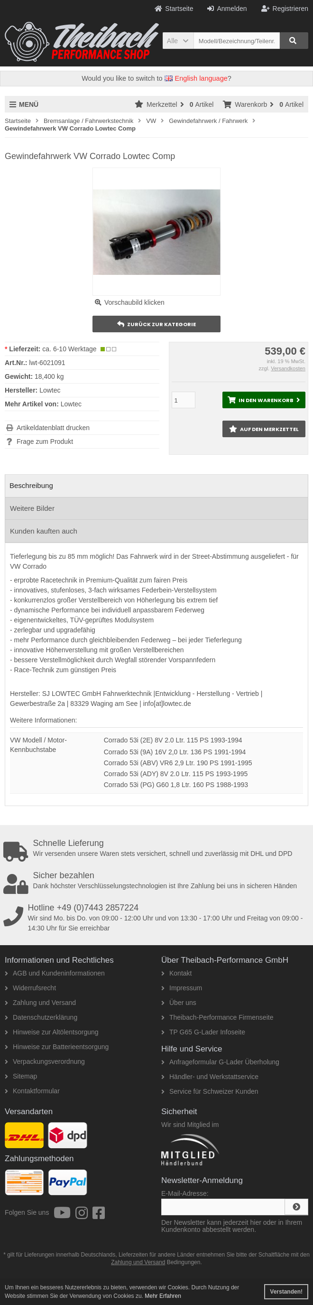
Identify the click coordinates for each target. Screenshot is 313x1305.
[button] (178, 40)
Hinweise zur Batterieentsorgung (57, 1047)
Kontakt (176, 973)
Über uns (178, 1002)
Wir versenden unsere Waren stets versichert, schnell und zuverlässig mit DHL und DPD (158, 848)
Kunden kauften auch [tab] (43, 531)
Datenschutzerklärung (41, 1017)
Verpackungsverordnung (45, 1061)
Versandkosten (288, 368)
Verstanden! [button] (286, 1291)
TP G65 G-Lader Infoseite (203, 1032)
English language (196, 78)
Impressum (181, 988)
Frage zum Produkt (45, 441)
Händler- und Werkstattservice (209, 1076)
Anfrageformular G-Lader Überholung (220, 1062)
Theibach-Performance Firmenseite (217, 1017)
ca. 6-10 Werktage (69, 349)
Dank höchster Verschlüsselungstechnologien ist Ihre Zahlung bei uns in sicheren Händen (158, 880)
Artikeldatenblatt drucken (53, 428)
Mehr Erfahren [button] (163, 1296)
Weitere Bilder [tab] (32, 508)
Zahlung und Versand (40, 1002)
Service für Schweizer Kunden (209, 1091)
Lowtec (71, 404)
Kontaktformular (32, 1091)
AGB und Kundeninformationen (55, 973)
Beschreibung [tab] (31, 485)
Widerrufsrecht (30, 988)
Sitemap (21, 1076)
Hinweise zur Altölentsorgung (52, 1032)
